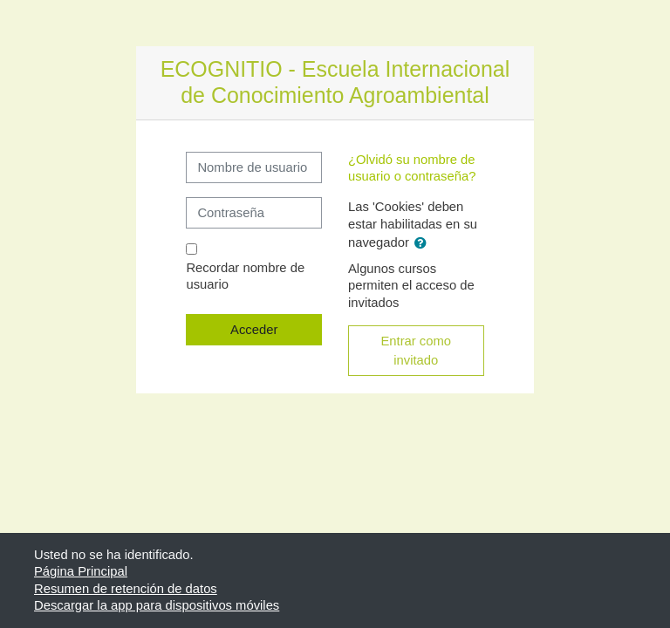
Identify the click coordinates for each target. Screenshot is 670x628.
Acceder (253, 330)
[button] (424, 243)
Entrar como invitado (415, 350)
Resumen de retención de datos (125, 589)
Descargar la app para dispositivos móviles (156, 605)
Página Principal (80, 571)
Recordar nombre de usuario (245, 276)
